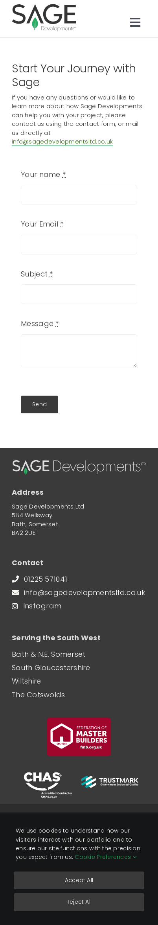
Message (40, 323)
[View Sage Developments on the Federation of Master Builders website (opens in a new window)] (79, 736)
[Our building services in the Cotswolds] (44, 695)
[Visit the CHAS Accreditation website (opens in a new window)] (48, 785)
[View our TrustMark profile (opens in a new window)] (109, 780)
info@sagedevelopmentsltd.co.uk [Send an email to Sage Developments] (62, 141)
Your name (43, 174)
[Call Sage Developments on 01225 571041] (45, 579)
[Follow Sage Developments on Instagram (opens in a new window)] (42, 606)
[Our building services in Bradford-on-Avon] (32, 681)
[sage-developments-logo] (44, 7)
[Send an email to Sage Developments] (84, 592)
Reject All (79, 902)
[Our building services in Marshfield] (57, 667)
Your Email (42, 224)
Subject (37, 274)
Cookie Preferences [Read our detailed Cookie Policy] (105, 857)
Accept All (79, 880)
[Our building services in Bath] (54, 654)
